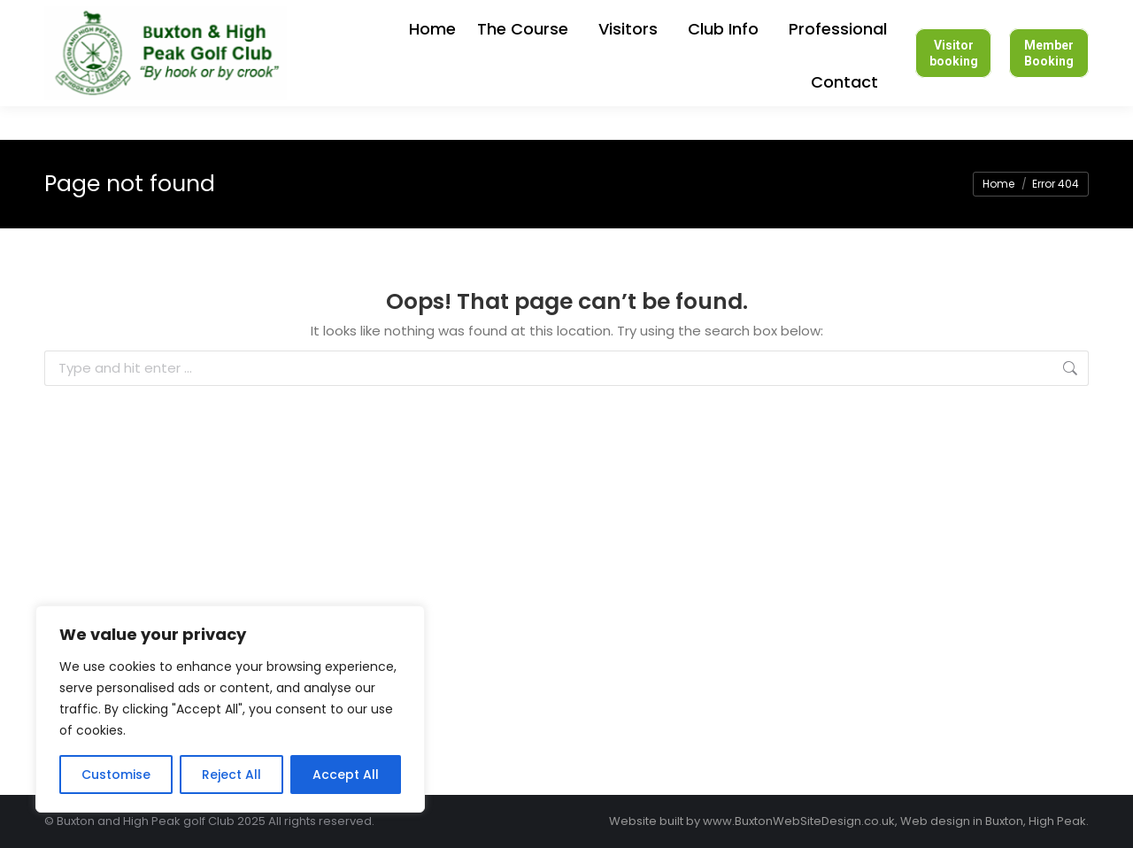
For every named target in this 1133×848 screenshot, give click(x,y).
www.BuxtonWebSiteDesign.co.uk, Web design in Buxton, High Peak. (896, 821)
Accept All (345, 774)
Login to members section (674, 17)
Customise (115, 774)
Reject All (231, 774)
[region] (230, 709)
